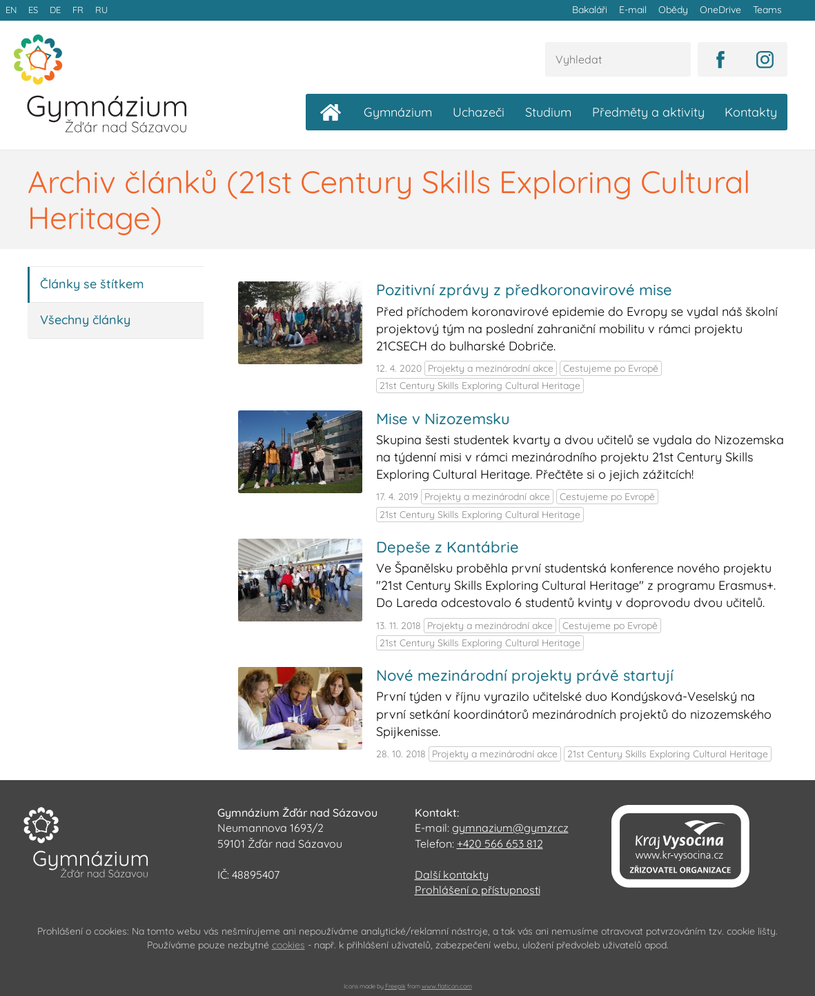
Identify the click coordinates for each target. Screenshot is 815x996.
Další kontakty (452, 874)
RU (98, 9)
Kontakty (751, 112)
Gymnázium (398, 112)
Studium (548, 112)
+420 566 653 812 (500, 843)
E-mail (635, 9)
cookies (288, 944)
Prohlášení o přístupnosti (477, 889)
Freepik (395, 985)
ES (32, 9)
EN (11, 9)
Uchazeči (478, 112)
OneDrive (721, 9)
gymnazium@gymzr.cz (510, 828)
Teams (767, 9)
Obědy (674, 9)
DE (53, 9)
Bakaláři (592, 9)
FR (75, 9)
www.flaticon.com (447, 985)
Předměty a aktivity (648, 112)
